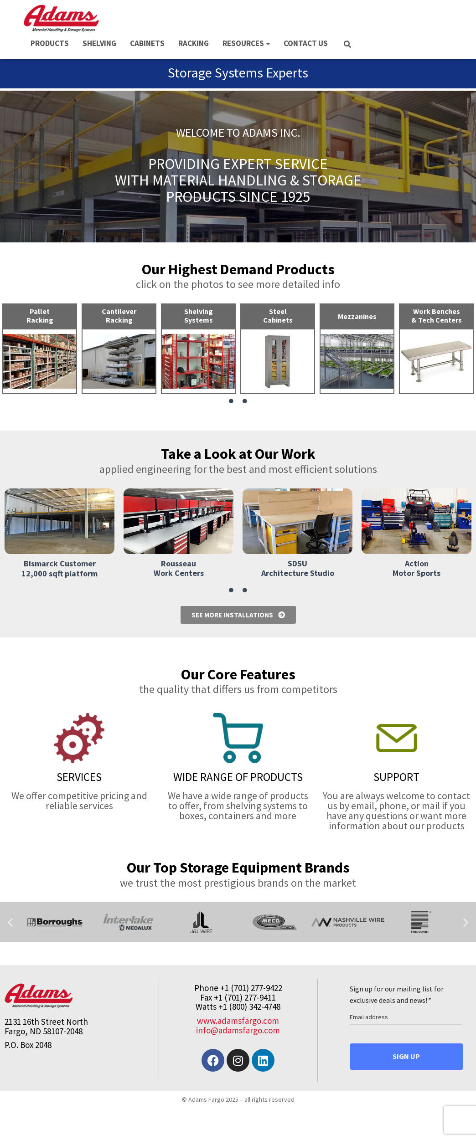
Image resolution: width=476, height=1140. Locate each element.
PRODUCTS (50, 43)
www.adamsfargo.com (238, 1020)
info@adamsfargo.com (238, 1030)
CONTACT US (306, 43)
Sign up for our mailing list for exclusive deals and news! (397, 994)
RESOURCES (246, 43)
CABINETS (147, 43)
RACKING (193, 43)
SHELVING (99, 43)
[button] (10, 922)
